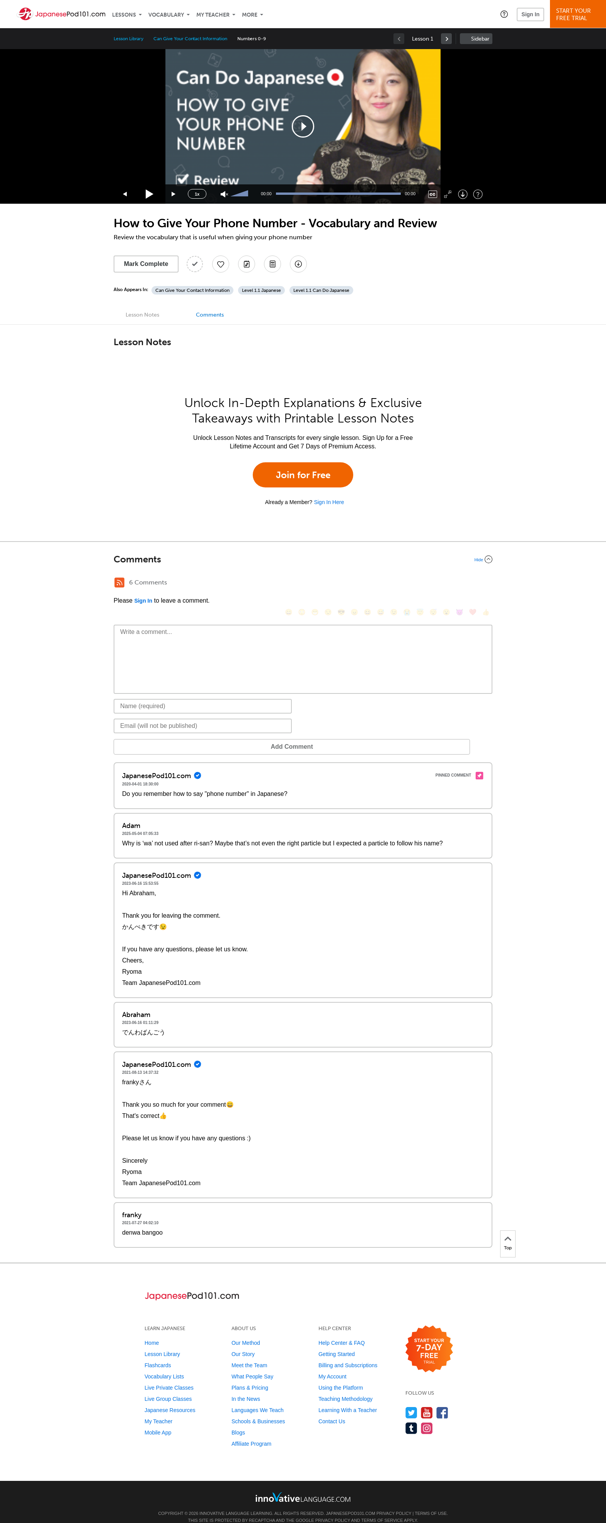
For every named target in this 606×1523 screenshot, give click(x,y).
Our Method (246, 1331)
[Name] (203, 694)
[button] (504, 14)
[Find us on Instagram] (427, 1416)
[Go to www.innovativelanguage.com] (303, 1485)
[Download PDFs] (272, 264)
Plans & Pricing (250, 1376)
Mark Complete (146, 264)
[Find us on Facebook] (442, 1401)
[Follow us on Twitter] (411, 1401)
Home (152, 1331)
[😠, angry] (354, 583)
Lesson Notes (142, 315)
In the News (246, 1387)
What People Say (252, 1365)
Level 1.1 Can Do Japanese (321, 290)
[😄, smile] (288, 583)
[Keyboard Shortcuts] (478, 194)
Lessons (124, 15)
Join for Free (303, 474)
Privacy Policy (393, 1501)
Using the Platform (340, 1376)
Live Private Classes (169, 1376)
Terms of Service (382, 1508)
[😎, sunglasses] (341, 583)
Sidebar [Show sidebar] (480, 39)
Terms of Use (431, 1501)
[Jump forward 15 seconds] (174, 194)
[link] (446, 38)
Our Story (243, 1342)
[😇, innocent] (420, 583)
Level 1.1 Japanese (261, 290)
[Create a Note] (246, 264)
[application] (303, 126)
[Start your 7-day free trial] (429, 1337)
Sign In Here (329, 502)
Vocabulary (166, 15)
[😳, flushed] (301, 583)
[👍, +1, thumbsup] (485, 583)
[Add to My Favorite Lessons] (220, 264)
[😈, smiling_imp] (459, 583)
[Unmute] (224, 194)
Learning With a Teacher (347, 1398)
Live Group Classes (168, 1387)
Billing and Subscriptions (348, 1354)
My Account (332, 1365)
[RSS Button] (119, 582)
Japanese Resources (170, 1398)
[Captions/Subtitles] (432, 194)
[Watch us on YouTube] (427, 1401)
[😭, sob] (407, 583)
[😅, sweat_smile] (380, 583)
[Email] (203, 714)
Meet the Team (249, 1354)
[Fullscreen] (448, 194)
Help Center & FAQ (341, 1331)
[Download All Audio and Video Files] (298, 264)
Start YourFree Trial (579, 14)
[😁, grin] (315, 583)
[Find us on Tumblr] (411, 1416)
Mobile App (158, 1421)
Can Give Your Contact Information (190, 38)
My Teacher (213, 15)
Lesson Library (128, 38)
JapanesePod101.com (350, 1501)
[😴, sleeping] (433, 583)
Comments (210, 315)
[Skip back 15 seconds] (125, 194)
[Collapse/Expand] (303, 559)
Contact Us (331, 1410)
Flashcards (158, 1354)
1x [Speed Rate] (197, 194)
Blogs (238, 1421)
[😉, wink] (393, 583)
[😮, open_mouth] (446, 583)
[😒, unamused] (328, 583)
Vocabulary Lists (164, 1365)
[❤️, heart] (472, 583)
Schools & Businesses (258, 1410)
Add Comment (154, 735)
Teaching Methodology (345, 1387)
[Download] (463, 194)
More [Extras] (249, 15)
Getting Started (336, 1342)
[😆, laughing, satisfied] (367, 583)
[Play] (150, 194)
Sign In (530, 14)
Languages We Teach (258, 1398)
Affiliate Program (251, 1432)
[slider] (240, 194)
